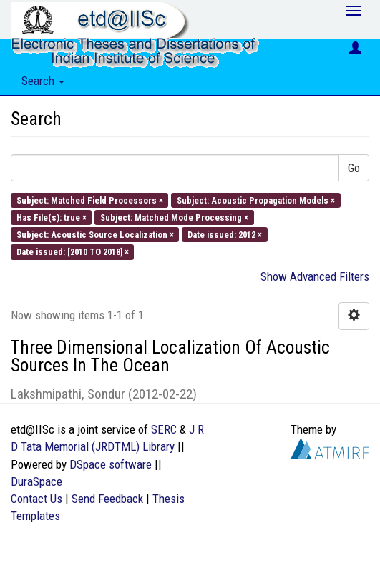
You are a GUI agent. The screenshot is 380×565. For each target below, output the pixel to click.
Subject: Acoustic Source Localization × (95, 234)
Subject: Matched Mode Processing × (174, 216)
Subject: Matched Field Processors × (89, 199)
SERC (164, 429)
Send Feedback (107, 498)
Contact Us (36, 498)
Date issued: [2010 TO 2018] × (72, 251)
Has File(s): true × (51, 216)
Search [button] (42, 81)
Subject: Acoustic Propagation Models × (256, 199)
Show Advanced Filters (314, 276)
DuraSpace (36, 481)
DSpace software (110, 464)
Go (354, 168)
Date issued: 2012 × (224, 234)
